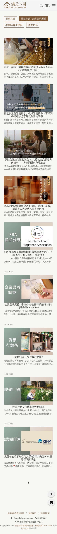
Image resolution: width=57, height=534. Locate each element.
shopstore (24, 528)
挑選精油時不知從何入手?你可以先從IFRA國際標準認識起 (28, 458)
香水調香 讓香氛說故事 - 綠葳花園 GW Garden (33, 526)
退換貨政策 (45, 513)
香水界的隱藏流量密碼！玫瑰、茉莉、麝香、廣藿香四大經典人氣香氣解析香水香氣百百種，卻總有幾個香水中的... (28, 214)
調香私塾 (33, 25)
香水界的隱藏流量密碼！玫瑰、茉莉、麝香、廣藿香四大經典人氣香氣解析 (28, 207)
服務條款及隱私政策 (16, 513)
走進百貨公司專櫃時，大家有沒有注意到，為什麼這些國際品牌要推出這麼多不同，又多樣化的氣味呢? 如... (28, 363)
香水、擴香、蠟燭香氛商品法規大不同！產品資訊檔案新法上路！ (28, 68)
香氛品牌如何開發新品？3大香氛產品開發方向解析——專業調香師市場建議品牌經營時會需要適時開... (28, 167)
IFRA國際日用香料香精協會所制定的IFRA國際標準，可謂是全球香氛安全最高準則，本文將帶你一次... (28, 260)
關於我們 (32, 513)
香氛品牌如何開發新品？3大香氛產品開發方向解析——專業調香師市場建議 (28, 161)
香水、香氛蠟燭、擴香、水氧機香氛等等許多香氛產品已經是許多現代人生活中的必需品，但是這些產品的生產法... (28, 76)
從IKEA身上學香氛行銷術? (28, 357)
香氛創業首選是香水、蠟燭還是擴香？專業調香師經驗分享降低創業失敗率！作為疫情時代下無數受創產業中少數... (28, 122)
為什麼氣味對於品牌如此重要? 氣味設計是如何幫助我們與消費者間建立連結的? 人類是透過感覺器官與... (28, 412)
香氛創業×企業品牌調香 (33, 18)
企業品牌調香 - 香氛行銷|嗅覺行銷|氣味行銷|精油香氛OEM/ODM (28, 306)
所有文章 (10, 18)
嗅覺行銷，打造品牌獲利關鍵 (28, 406)
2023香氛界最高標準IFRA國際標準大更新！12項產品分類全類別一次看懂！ (28, 253)
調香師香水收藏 (13, 25)
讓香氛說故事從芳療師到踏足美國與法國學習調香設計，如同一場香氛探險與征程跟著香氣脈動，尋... (28, 312)
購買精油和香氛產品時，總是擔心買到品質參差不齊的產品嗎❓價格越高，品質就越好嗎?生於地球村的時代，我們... (28, 465)
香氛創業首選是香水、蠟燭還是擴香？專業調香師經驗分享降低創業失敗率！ (28, 115)
